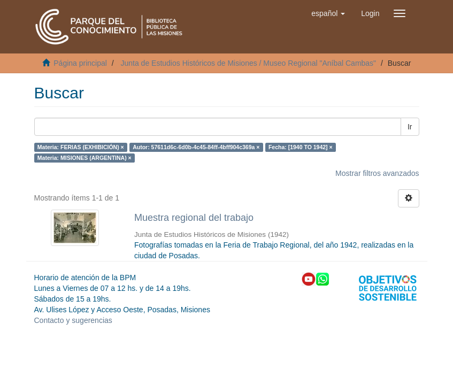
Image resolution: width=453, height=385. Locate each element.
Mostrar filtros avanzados (377, 173)
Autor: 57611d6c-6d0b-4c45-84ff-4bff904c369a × (196, 147)
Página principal (80, 63)
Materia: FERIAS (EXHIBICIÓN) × (80, 147)
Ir (410, 126)
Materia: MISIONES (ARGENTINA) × (84, 158)
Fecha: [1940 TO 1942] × (300, 147)
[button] (328, 13)
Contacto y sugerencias (73, 320)
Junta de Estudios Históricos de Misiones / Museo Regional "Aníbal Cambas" (248, 63)
